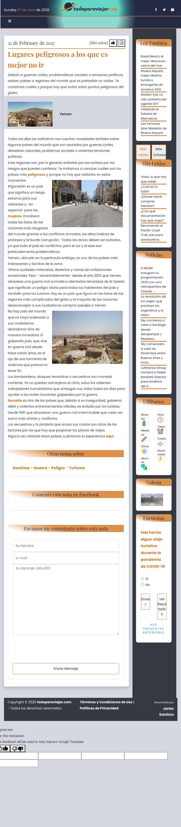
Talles (161, 430)
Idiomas (144, 463)
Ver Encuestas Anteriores (154, 628)
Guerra (40, 468)
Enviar (145, 601)
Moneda (144, 419)
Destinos (21, 468)
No (148, 584)
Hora (160, 417)
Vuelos (161, 441)
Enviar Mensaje (65, 668)
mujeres (15, 216)
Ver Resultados (162, 606)
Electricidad (161, 455)
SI (147, 578)
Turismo (77, 468)
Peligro (58, 468)
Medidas (145, 435)
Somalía (15, 400)
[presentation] (48, 644)
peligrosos (36, 174)
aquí (110, 436)
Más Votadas (159, 152)
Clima (145, 449)
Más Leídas (143, 152)
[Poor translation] (17, 748)
